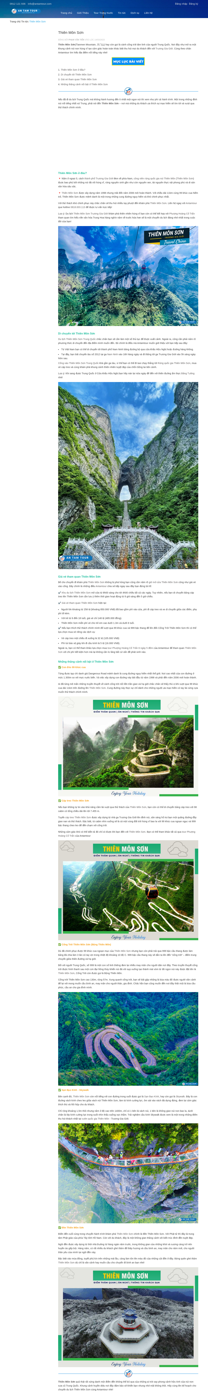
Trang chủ (66, 12)
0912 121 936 (18, 3)
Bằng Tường (187, 373)
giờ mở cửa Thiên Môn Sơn (163, 582)
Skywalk (180, 1096)
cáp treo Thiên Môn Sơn (78, 817)
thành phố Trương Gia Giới (98, 178)
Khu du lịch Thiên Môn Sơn (76, 592)
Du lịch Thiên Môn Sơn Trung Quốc (77, 339)
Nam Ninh (112, 354)
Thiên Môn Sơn (66, 44)
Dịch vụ (135, 12)
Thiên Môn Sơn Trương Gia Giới (91, 213)
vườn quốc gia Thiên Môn (95, 1118)
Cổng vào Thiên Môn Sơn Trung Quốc (78, 363)
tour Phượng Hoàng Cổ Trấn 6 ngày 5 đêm (130, 648)
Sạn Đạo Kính (151, 1096)
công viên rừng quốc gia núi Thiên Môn (154, 178)
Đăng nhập (181, 3)
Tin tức (122, 12)
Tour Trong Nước (103, 12)
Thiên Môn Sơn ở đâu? (73, 69)
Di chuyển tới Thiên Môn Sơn (76, 74)
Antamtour (191, 203)
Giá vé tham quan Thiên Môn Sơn (79, 79)
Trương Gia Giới (164, 48)
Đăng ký (193, 3)
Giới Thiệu (83, 12)
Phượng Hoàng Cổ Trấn (182, 213)
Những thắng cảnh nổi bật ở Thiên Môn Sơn (84, 84)
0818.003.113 (78, 207)
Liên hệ (148, 12)
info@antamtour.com (40, 3)
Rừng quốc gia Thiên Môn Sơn (174, 363)
